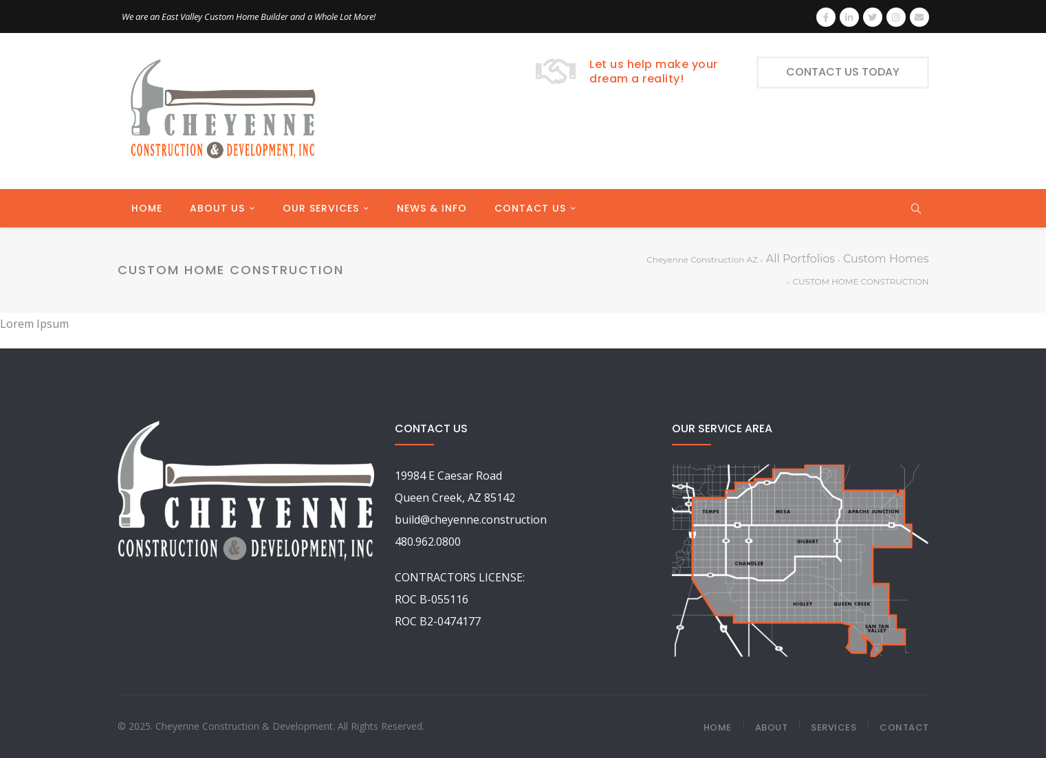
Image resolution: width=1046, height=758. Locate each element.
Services (833, 727)
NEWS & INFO (432, 208)
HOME (146, 208)
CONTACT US (530, 208)
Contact (904, 727)
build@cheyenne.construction (471, 519)
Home (718, 727)
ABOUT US (217, 208)
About (771, 727)
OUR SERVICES (321, 208)
